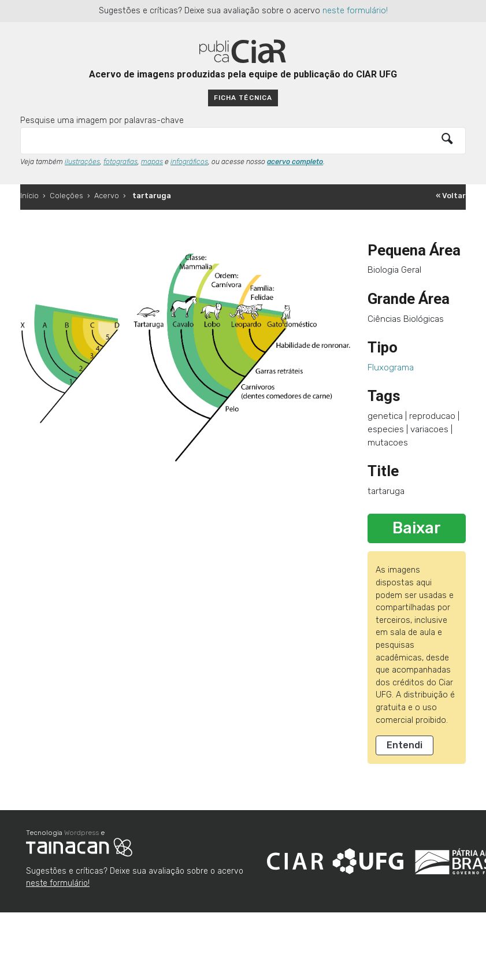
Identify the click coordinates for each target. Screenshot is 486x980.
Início (29, 195)
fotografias (120, 162)
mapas (152, 162)
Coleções (66, 195)
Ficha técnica (243, 98)
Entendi (404, 745)
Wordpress (81, 833)
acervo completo (295, 162)
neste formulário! (355, 11)
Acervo (106, 195)
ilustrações (82, 162)
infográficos (189, 162)
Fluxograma (391, 367)
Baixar (416, 528)
